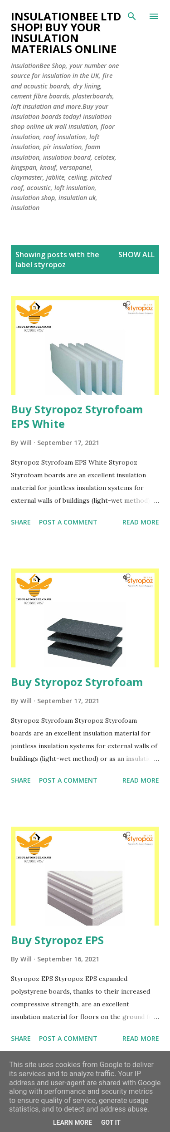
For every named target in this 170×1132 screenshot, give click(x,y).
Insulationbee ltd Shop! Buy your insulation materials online (66, 32)
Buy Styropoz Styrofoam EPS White (77, 416)
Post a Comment (68, 522)
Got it (111, 1122)
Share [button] (21, 522)
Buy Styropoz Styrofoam (77, 681)
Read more (140, 522)
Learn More (72, 1122)
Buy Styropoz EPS (57, 939)
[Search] (131, 16)
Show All (136, 255)
